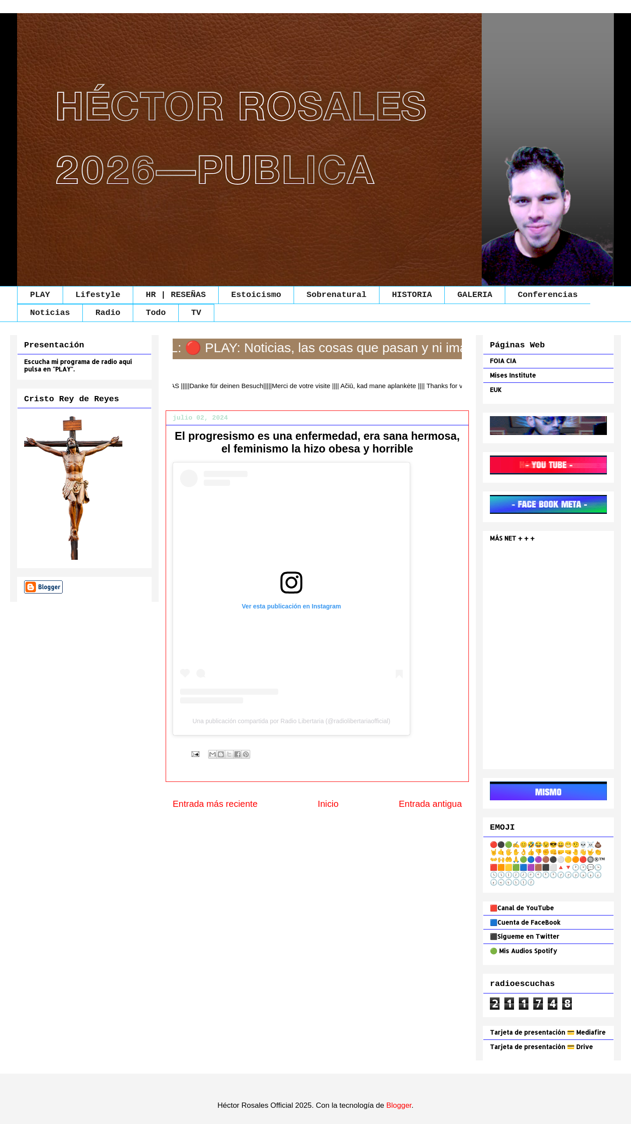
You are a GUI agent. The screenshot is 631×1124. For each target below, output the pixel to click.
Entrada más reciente (215, 804)
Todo (156, 313)
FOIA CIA (503, 360)
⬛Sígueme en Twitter (524, 936)
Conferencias (548, 295)
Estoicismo (256, 295)
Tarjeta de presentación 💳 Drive (541, 1046)
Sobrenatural (337, 295)
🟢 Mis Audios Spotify (523, 950)
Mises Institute (513, 375)
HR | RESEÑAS (176, 295)
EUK (496, 389)
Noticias (50, 313)
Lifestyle (98, 295)
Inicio (328, 804)
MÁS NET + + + (513, 538)
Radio (108, 313)
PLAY (40, 295)
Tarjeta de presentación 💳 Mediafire (548, 1032)
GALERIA (475, 295)
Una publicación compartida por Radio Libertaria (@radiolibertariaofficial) (291, 721)
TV (196, 313)
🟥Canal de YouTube (522, 908)
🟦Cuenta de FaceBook (525, 922)
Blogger (398, 1105)
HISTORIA (412, 295)
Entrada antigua (430, 804)
